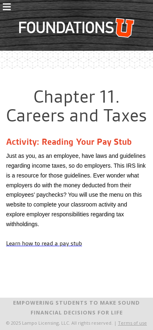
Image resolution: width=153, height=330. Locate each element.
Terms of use (132, 323)
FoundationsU (76, 28)
